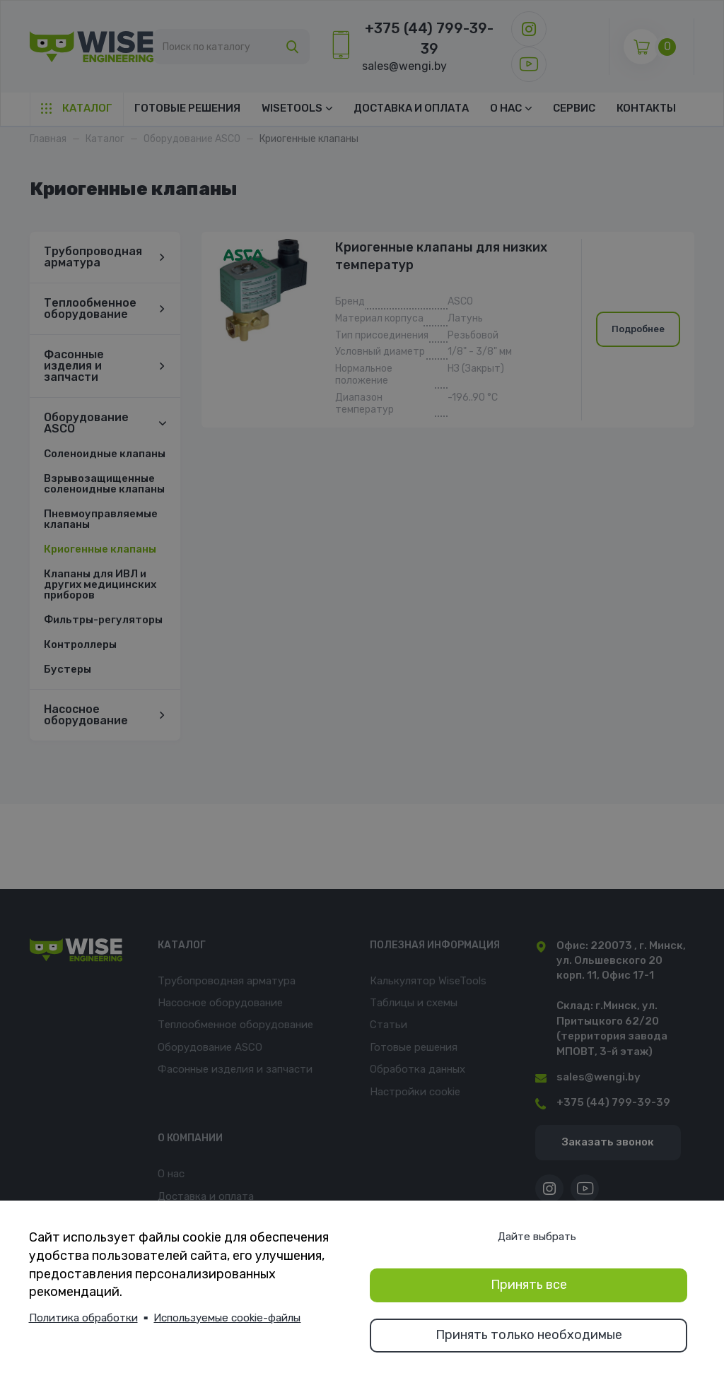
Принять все (529, 1284)
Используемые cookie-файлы (226, 1318)
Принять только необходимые (529, 1335)
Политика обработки (83, 1318)
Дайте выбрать (537, 1236)
